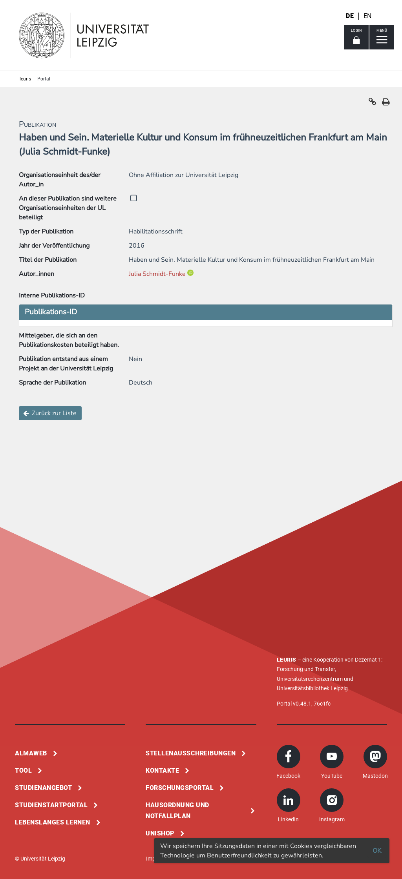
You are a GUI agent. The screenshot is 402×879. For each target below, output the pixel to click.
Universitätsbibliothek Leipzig (312, 688)
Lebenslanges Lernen (52, 822)
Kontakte (162, 770)
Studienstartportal (51, 805)
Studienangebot (43, 787)
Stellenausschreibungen (191, 753)
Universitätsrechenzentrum (310, 679)
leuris (25, 79)
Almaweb (31, 753)
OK (377, 850)
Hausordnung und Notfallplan (177, 810)
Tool (23, 770)
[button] (372, 103)
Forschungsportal (180, 787)
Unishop (160, 833)
